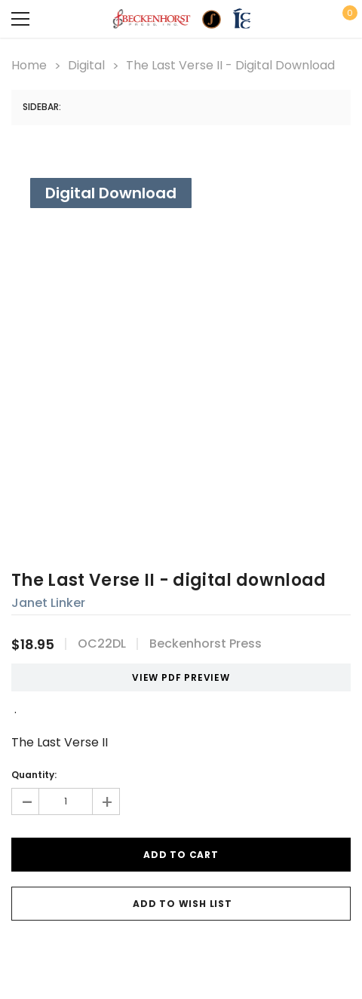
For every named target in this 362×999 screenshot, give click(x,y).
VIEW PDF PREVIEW (175, 677)
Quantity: (34, 774)
